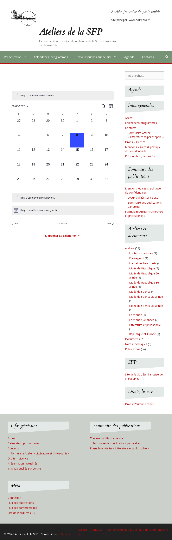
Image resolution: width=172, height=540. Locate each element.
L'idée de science (139, 291)
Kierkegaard (136, 258)
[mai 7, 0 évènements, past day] (62, 140)
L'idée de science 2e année (146, 296)
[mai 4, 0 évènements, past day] (19, 140)
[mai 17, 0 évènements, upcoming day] (106, 154)
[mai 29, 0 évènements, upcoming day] (77, 184)
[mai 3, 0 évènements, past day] (106, 125)
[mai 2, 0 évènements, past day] (91, 125)
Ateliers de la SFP (70, 32)
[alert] (63, 95)
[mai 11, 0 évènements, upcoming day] (19, 154)
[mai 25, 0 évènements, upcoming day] (19, 184)
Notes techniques (136, 344)
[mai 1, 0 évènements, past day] (77, 125)
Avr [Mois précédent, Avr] (15, 223)
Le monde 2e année (141, 320)
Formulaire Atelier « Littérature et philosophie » (39, 453)
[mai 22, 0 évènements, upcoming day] (77, 169)
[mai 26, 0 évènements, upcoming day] (33, 184)
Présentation (17, 57)
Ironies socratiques (141, 253)
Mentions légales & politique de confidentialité (137, 529)
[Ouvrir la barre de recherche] (166, 57)
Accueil (82, 529)
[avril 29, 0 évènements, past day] (48, 125)
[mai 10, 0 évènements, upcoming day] (106, 140)
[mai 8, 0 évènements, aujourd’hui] (77, 140)
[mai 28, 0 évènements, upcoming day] (62, 184)
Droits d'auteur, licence (139, 404)
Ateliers (129, 248)
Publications (132, 349)
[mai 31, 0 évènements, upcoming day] (106, 184)
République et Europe (142, 334)
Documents (132, 339)
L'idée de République (142, 268)
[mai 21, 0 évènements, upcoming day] (62, 169)
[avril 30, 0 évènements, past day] (62, 125)
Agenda (129, 57)
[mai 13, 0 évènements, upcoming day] (48, 154)
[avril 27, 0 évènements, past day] (19, 125)
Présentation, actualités (140, 156)
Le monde (135, 315)
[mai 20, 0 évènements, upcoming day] (48, 169)
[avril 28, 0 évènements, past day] (33, 125)
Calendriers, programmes (51, 57)
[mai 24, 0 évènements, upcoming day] (106, 169)
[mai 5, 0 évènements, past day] (33, 140)
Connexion (14, 498)
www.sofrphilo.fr (139, 20)
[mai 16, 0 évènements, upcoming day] (91, 154)
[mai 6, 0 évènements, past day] (48, 140)
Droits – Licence (135, 142)
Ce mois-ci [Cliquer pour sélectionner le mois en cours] (62, 223)
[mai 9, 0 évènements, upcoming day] (91, 140)
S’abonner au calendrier (60, 235)
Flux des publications (21, 503)
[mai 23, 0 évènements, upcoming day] (91, 169)
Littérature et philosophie (145, 325)
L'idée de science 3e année (146, 306)
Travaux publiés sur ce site (98, 57)
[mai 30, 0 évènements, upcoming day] (91, 184)
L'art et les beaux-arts (142, 263)
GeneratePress (71, 534)
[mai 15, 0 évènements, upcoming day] (77, 154)
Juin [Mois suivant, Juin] (110, 223)
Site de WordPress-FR (21, 513)
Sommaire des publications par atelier (116, 443)
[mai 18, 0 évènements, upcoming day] (19, 169)
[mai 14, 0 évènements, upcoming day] (62, 154)
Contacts (148, 57)
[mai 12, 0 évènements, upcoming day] (33, 154)
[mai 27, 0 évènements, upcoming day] (48, 184)
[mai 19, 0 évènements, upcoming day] (33, 169)
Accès (128, 118)
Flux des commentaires (22, 508)
